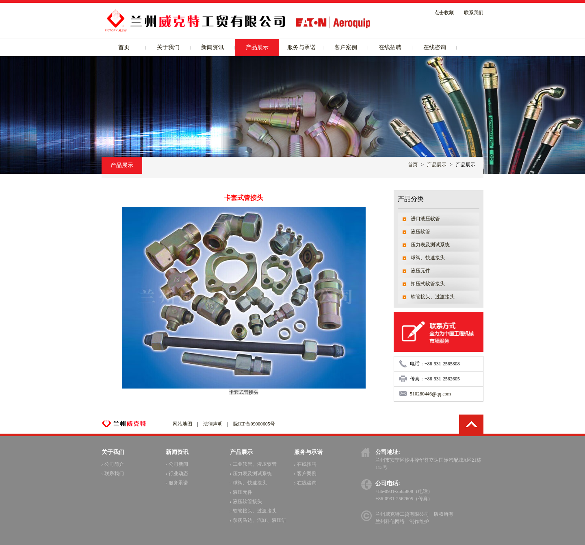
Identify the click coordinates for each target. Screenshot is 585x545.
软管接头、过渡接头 (433, 297)
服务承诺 (177, 483)
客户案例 (345, 47)
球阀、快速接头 (428, 258)
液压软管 (420, 232)
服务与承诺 (301, 47)
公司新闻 (177, 464)
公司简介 (113, 464)
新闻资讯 (212, 47)
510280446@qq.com (430, 394)
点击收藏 (444, 12)
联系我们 (473, 12)
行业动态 (177, 473)
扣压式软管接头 (428, 284)
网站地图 (182, 424)
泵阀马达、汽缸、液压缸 (258, 520)
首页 (124, 47)
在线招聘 (390, 47)
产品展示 (257, 47)
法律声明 (213, 424)
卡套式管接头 (243, 392)
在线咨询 (434, 47)
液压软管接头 (246, 501)
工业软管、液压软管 (253, 464)
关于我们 (168, 47)
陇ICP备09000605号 (254, 424)
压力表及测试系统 (430, 245)
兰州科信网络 (390, 521)
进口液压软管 (425, 218)
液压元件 (420, 271)
